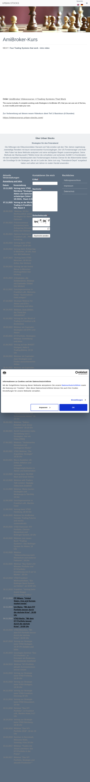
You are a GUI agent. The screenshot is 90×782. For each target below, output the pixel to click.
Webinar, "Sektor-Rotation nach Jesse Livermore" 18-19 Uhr (23, 425)
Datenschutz (69, 191)
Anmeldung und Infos (12, 181)
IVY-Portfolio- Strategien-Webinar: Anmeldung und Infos (25, 338)
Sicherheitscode (40, 215)
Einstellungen (77, 400)
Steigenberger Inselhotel (25, 661)
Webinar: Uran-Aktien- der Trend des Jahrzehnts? (24, 312)
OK (73, 407)
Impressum (68, 186)
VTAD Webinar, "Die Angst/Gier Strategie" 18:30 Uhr (23, 454)
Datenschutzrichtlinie (71, 385)
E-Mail (35, 179)
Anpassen (44, 407)
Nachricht (37, 189)
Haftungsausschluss (72, 180)
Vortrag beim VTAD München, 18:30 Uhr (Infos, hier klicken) (23, 260)
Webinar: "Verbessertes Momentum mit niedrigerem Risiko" (24, 445)
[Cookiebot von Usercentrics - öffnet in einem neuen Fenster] (77, 373)
